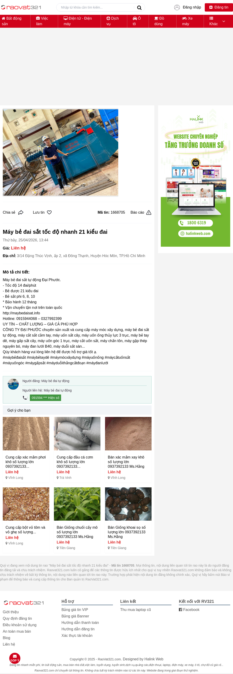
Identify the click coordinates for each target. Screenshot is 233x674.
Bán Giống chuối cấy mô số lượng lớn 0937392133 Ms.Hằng (77, 532)
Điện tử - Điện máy (78, 21)
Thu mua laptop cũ (135, 610)
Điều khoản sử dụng (20, 625)
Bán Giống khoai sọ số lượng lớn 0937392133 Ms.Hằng (127, 532)
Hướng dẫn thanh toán (80, 623)
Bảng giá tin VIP (75, 610)
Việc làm (42, 21)
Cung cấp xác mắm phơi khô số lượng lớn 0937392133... (26, 461)
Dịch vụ (112, 21)
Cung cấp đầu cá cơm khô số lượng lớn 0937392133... (75, 461)
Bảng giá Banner (75, 616)
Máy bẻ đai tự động (55, 381)
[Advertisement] (116, 69)
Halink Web (153, 659)
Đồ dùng (159, 21)
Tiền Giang (67, 548)
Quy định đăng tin (17, 618)
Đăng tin (218, 7)
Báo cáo (141, 212)
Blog (6, 638)
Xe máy (187, 21)
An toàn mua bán (17, 631)
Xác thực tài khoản (77, 636)
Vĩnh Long (15, 478)
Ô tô (137, 21)
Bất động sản (12, 21)
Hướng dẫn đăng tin (78, 629)
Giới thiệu (11, 612)
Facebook (189, 610)
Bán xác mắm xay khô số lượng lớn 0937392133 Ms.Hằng (126, 461)
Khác (213, 21)
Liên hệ (9, 644)
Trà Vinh (65, 478)
